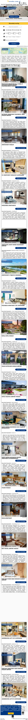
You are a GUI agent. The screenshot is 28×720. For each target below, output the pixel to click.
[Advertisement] (14, 607)
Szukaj (14, 43)
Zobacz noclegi (21, 87)
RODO (2, 711)
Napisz (27, 719)
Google (19, 706)
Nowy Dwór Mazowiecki (7, 70)
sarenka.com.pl (14, 1)
